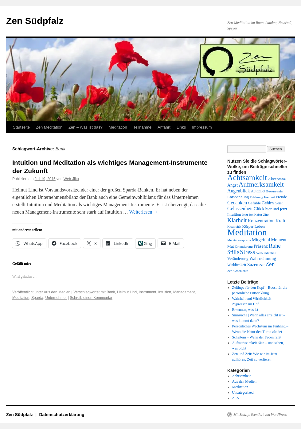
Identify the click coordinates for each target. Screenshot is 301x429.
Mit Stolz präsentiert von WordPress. (260, 414)
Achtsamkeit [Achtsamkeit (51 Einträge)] (247, 177)
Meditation (118, 127)
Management (184, 292)
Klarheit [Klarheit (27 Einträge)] (237, 220)
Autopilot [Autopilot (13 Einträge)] (258, 191)
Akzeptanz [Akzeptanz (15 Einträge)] (277, 178)
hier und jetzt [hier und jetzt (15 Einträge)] (276, 209)
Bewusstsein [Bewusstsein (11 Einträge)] (274, 191)
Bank (111, 292)
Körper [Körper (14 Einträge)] (248, 226)
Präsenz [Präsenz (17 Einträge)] (261, 246)
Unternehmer (56, 298)
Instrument (147, 292)
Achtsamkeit (241, 376)
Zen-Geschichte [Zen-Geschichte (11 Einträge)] (237, 270)
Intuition (164, 292)
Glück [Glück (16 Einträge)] (259, 208)
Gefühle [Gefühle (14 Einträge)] (254, 203)
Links (181, 127)
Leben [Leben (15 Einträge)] (259, 226)
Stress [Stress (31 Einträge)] (247, 252)
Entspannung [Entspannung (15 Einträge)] (238, 197)
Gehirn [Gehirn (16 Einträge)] (268, 202)
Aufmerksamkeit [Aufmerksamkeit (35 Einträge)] (261, 184)
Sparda (37, 298)
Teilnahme (142, 127)
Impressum (202, 127)
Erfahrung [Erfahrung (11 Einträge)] (256, 197)
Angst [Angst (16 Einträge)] (232, 185)
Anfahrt (164, 127)
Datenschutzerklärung (61, 414)
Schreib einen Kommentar (91, 298)
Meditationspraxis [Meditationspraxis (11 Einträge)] (239, 240)
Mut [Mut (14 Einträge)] (230, 246)
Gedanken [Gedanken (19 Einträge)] (237, 202)
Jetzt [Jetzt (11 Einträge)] (245, 214)
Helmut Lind (127, 292)
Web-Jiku (71, 179)
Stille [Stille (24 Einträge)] (233, 252)
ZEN (235, 398)
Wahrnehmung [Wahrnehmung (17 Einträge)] (262, 258)
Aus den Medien (57, 292)
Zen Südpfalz (35, 21)
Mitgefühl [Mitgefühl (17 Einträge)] (261, 239)
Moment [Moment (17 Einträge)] (278, 239)
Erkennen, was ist (245, 309)
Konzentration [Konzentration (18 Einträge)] (261, 220)
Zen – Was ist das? (85, 127)
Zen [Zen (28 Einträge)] (270, 264)
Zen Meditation (49, 127)
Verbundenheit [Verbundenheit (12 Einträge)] (266, 253)
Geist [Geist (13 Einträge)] (279, 203)
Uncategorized (243, 392)
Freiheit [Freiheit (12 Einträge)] (269, 197)
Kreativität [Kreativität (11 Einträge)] (234, 226)
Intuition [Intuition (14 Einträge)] (234, 214)
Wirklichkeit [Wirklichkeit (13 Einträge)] (236, 265)
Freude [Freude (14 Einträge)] (281, 197)
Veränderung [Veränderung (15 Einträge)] (237, 258)
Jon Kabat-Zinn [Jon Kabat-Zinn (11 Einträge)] (259, 214)
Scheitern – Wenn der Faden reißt (256, 337)
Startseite (21, 127)
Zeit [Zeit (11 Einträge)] (261, 265)
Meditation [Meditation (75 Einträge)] (247, 232)
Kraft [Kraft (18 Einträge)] (280, 220)
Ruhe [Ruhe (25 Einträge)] (275, 246)
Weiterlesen (143, 211)
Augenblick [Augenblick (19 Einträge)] (238, 190)
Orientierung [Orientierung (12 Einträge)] (244, 246)
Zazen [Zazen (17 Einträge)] (252, 264)
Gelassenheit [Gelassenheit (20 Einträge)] (240, 208)
